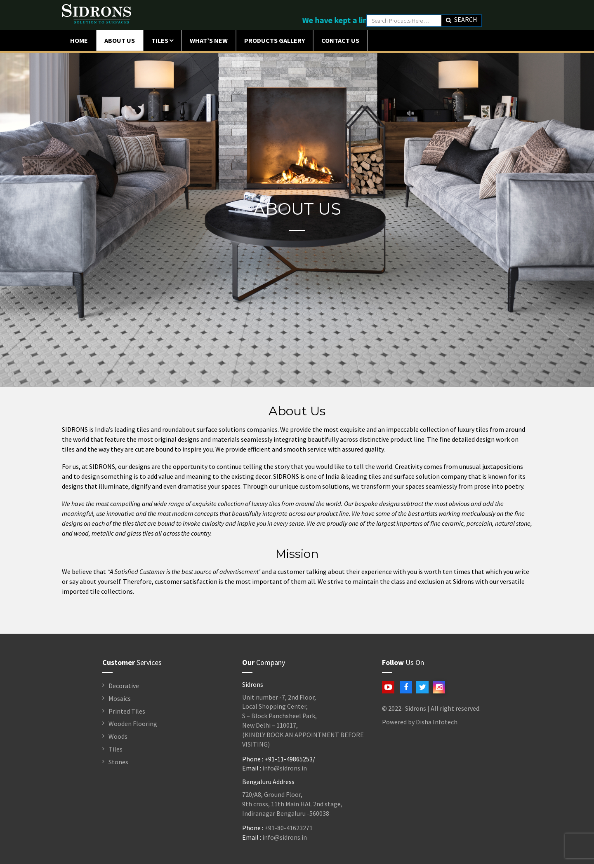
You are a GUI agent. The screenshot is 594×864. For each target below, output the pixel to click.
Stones (118, 762)
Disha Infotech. (437, 722)
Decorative (123, 685)
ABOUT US (119, 40)
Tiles (159, 40)
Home (79, 40)
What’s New (209, 40)
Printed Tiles (126, 711)
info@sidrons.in (284, 768)
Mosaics (119, 698)
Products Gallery (274, 40)
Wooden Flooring (132, 723)
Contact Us (340, 40)
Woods (117, 736)
